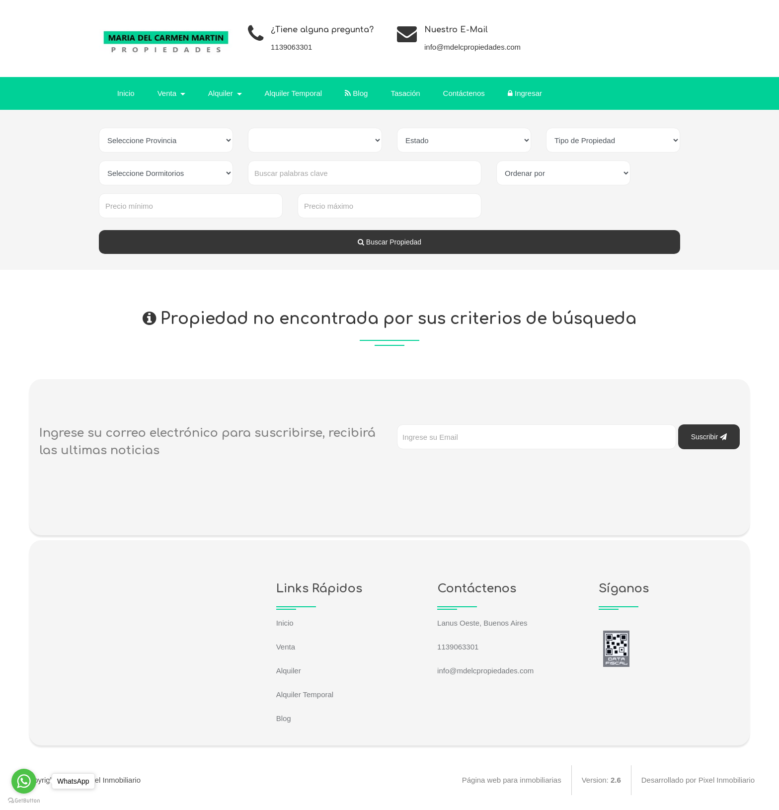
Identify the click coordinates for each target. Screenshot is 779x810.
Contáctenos (464, 93)
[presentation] (472, 469)
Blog (356, 93)
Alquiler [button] (221, 93)
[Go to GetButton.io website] (24, 800)
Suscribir (709, 437)
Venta (285, 647)
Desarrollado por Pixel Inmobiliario (698, 780)
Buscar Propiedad (389, 242)
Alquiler (288, 670)
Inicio (126, 93)
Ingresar (525, 93)
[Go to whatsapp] (23, 781)
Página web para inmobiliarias (511, 780)
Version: (601, 780)
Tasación (405, 93)
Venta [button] (168, 93)
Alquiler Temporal (293, 93)
